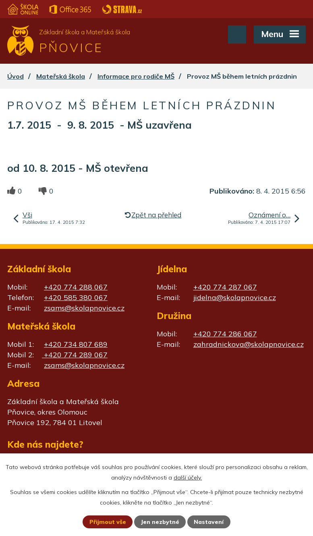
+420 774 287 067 (225, 287)
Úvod (15, 76)
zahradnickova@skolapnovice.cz (248, 344)
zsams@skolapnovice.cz (84, 308)
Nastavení (209, 522)
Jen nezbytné (160, 522)
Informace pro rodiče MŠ (135, 76)
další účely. (188, 477)
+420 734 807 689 (76, 344)
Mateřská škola (60, 76)
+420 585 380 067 (76, 297)
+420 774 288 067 (76, 287)
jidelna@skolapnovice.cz (234, 297)
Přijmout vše (107, 522)
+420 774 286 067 (225, 333)
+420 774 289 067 (75, 354)
